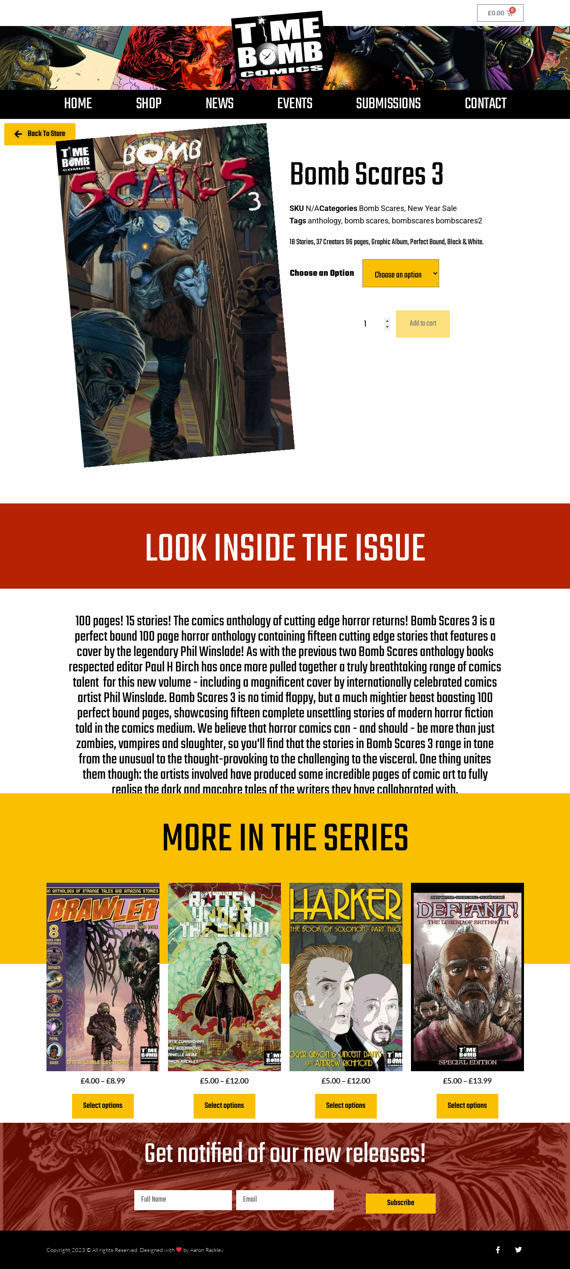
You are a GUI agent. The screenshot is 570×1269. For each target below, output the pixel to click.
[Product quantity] (377, 324)
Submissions (388, 104)
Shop (149, 104)
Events (294, 104)
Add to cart (423, 324)
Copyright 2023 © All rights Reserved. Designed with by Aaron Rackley (135, 1249)
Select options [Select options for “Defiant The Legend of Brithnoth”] (467, 1106)
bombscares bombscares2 (437, 220)
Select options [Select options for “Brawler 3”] (102, 1106)
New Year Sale (432, 208)
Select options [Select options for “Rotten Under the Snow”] (224, 1106)
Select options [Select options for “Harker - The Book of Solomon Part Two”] (345, 1106)
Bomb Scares (381, 208)
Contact (485, 104)
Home (78, 104)
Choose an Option (322, 273)
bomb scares (366, 220)
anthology (324, 220)
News (219, 104)
